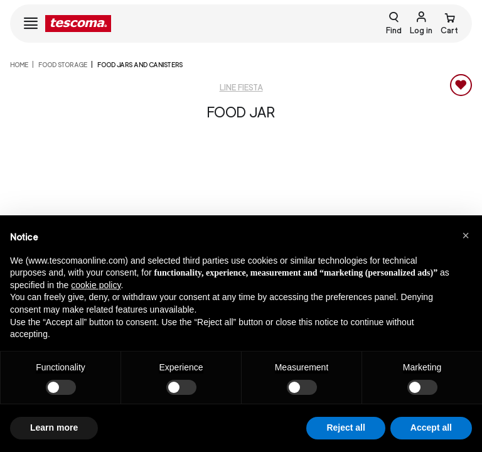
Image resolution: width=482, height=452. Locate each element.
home (19, 64)
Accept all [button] (431, 427)
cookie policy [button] (95, 285)
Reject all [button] (345, 427)
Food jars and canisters (140, 64)
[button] (466, 235)
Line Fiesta (241, 87)
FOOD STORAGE (62, 64)
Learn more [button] (54, 427)
